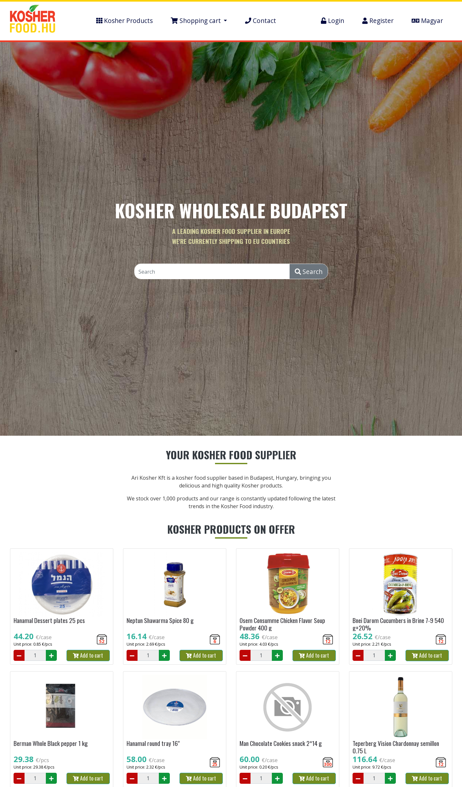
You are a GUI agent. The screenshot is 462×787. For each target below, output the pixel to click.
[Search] (212, 271)
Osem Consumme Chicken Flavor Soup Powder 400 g (282, 624)
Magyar (427, 20)
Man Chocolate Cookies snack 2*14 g (281, 743)
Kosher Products (124, 20)
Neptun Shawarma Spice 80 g (160, 620)
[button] (199, 21)
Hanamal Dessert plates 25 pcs (49, 620)
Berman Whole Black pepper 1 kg (51, 743)
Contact (260, 20)
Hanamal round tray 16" (153, 743)
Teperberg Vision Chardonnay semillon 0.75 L (396, 746)
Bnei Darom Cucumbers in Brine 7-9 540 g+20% (398, 624)
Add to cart (88, 655)
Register (378, 20)
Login (332, 20)
